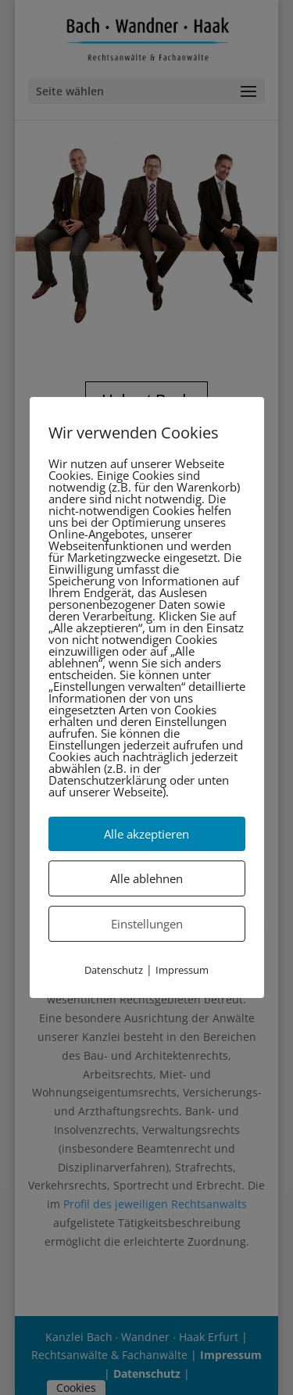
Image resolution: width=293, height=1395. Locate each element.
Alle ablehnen (146, 878)
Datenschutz (113, 970)
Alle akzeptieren (146, 834)
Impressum (182, 970)
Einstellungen (147, 924)
